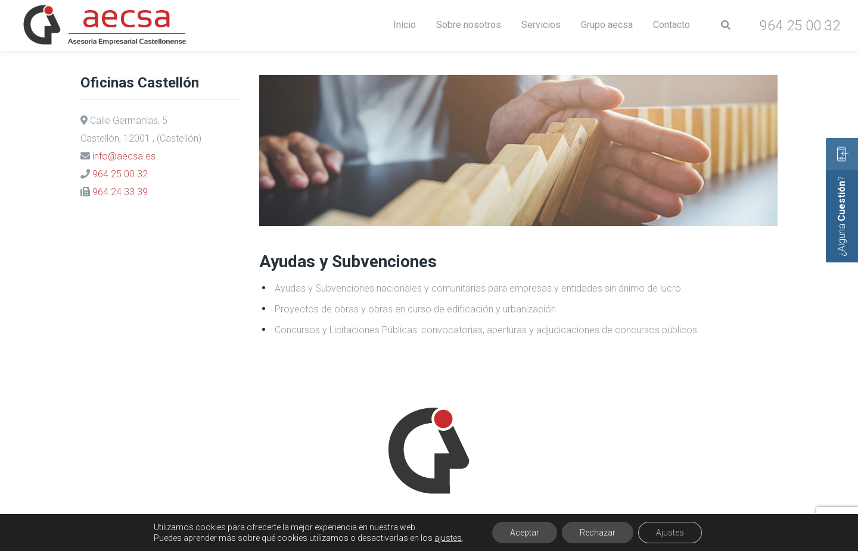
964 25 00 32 (120, 174)
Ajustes (670, 532)
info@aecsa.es (124, 156)
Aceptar (524, 532)
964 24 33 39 (120, 192)
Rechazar (597, 532)
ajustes (448, 538)
